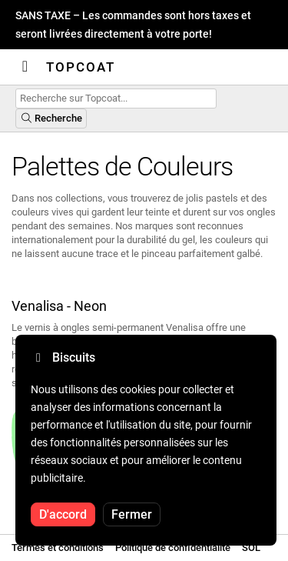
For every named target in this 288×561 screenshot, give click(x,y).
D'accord (63, 514)
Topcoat (80, 67)
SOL (251, 547)
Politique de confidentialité (172, 547)
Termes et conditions (58, 547)
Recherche (51, 118)
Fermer (131, 514)
